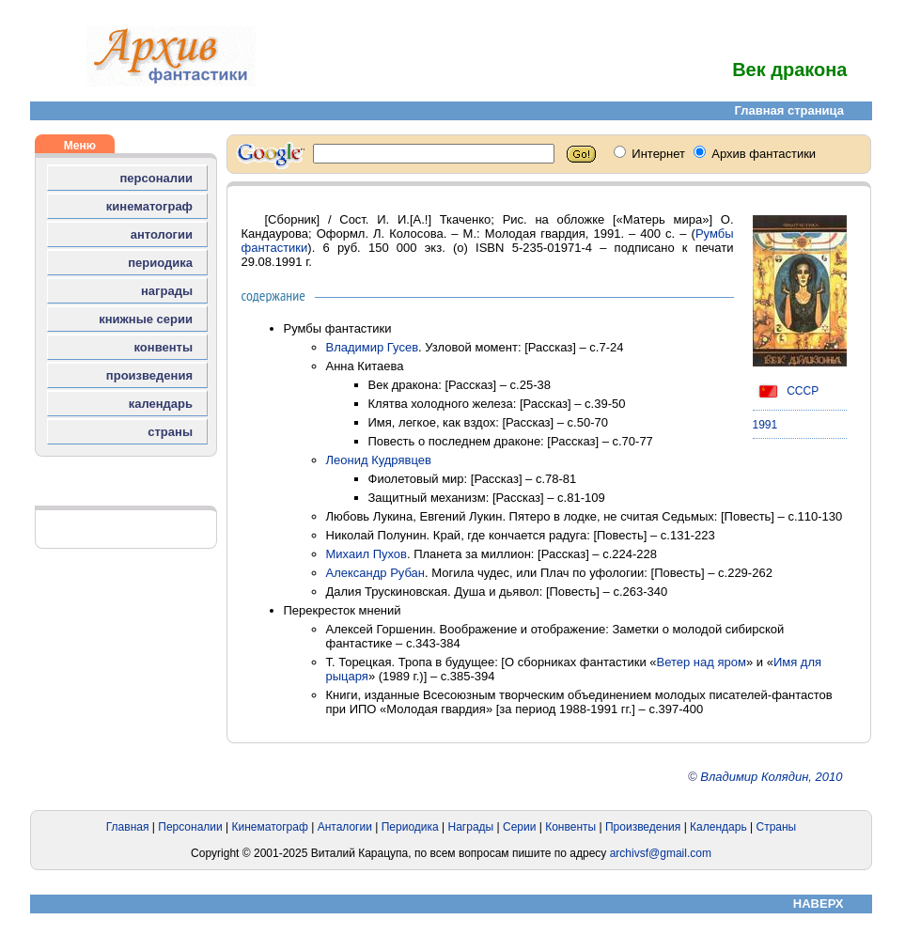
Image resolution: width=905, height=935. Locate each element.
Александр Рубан (376, 573)
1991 (765, 424)
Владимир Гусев (372, 347)
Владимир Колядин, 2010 (771, 777)
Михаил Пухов (366, 554)
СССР (786, 390)
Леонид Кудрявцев (378, 460)
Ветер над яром (701, 662)
